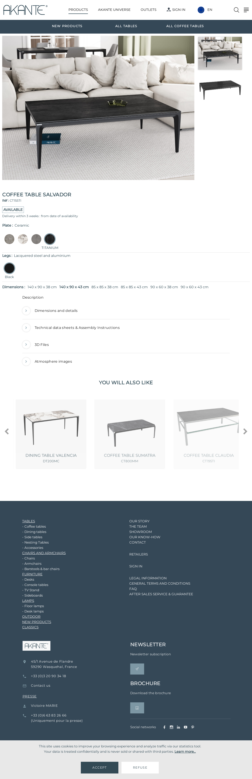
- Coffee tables (30, 526)
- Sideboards (29, 595)
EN (209, 10)
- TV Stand (27, 590)
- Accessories (29, 548)
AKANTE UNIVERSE (114, 10)
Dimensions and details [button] (50, 310)
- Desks (25, 579)
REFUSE (140, 768)
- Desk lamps (29, 611)
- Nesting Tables (32, 542)
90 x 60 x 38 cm (164, 287)
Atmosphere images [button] (47, 361)
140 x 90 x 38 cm (42, 287)
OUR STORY (136, 521)
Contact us (46, 685)
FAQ (129, 589)
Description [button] (33, 297)
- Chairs (25, 558)
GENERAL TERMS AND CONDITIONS (156, 583)
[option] (67, 25)
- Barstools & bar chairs (37, 569)
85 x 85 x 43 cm (134, 287)
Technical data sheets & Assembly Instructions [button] (71, 327)
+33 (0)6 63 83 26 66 (54, 715)
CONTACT (134, 542)
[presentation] (7, 432)
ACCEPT (99, 768)
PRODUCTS (78, 10)
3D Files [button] (35, 344)
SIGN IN (176, 10)
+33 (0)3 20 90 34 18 (54, 676)
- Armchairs (28, 563)
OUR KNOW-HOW (141, 537)
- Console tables (32, 585)
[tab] (126, 299)
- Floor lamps (29, 606)
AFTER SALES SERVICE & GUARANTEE (158, 594)
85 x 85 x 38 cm (104, 287)
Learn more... (185, 751)
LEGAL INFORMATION (144, 578)
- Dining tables (31, 532)
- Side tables (29, 537)
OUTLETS (148, 10)
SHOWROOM (137, 532)
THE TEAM (134, 526)
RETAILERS (135, 554)
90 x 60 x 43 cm (194, 287)
